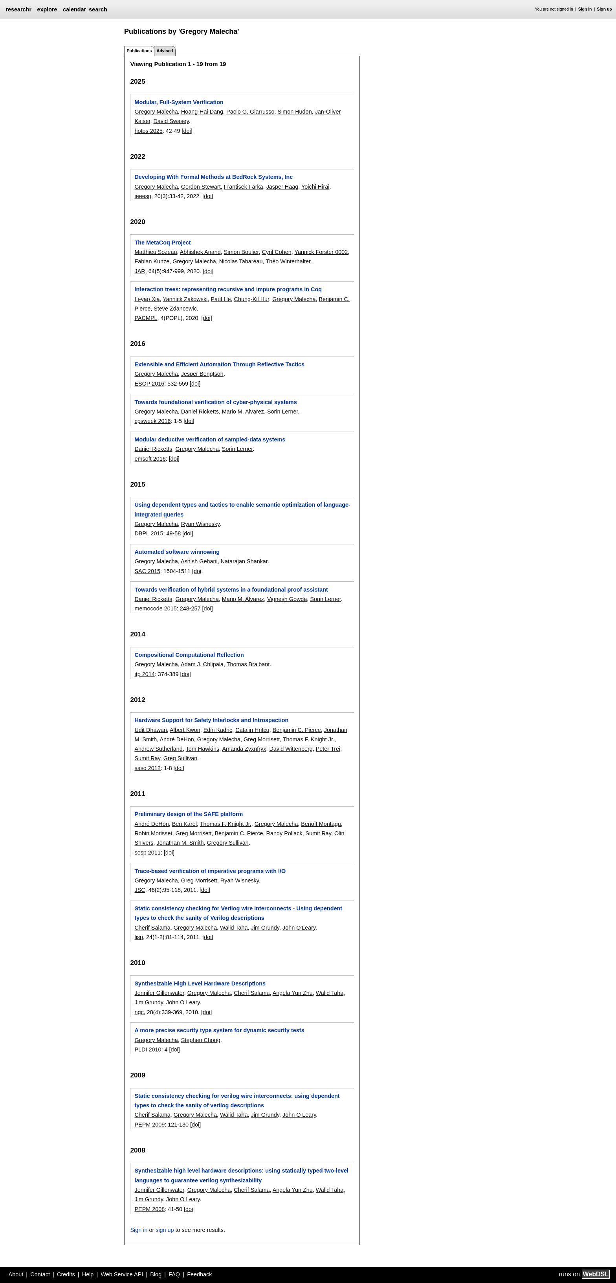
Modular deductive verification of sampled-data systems (209, 439)
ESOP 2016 (149, 383)
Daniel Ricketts (200, 411)
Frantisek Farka (243, 187)
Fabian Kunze (151, 261)
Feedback (199, 1274)
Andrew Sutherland (158, 749)
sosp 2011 (147, 852)
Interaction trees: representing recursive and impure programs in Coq (228, 289)
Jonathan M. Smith (180, 843)
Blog (155, 1274)
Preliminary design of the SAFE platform (188, 814)
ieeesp (142, 196)
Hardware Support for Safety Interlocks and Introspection (211, 720)
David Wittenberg (290, 749)
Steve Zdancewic (175, 308)
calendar (74, 9)
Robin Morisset (153, 833)
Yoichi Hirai (315, 187)
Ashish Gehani (199, 561)
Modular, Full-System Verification (178, 102)
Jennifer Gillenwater (159, 993)
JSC (139, 890)
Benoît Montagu (321, 824)
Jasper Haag (282, 187)
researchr (18, 9)
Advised (164, 50)
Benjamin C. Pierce (297, 730)
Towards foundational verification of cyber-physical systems (215, 402)
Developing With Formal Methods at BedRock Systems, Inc (213, 177)
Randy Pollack (284, 833)
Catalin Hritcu (252, 730)
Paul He (221, 299)
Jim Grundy (265, 928)
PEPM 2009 (149, 1124)
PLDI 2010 (147, 1049)
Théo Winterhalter (288, 261)
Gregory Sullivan (227, 843)
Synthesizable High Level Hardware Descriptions (200, 983)
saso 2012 (147, 768)
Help (88, 1274)
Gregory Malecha (156, 111)
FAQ (174, 1274)
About (16, 1274)
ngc (138, 1012)
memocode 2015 (155, 608)
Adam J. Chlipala (202, 664)
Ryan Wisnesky (200, 524)
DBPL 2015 (148, 533)
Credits (66, 1274)
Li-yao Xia (147, 299)
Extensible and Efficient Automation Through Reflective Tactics (219, 364)
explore (47, 9)
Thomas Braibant (248, 664)
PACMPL (145, 318)
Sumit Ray (147, 758)
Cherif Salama (152, 928)
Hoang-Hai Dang (202, 111)
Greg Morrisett (262, 739)
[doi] (187, 131)
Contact (40, 1274)
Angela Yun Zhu (293, 993)
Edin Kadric (218, 730)
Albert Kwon (185, 730)
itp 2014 (144, 674)
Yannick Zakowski (185, 299)
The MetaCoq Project (162, 242)
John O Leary (183, 1002)
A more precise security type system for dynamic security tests (219, 1030)
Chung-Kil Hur (252, 299)
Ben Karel (184, 824)
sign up (165, 1230)
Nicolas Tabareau (241, 261)
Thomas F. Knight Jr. (308, 739)
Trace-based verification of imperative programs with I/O (210, 871)
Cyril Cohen (277, 252)
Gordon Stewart (201, 187)
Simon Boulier (241, 252)
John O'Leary (298, 928)
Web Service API (122, 1274)
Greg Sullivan (180, 758)
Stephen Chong (200, 1040)
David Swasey (171, 121)
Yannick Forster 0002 (321, 252)
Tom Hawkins (203, 749)
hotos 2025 (148, 131)
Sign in (585, 9)
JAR (139, 271)
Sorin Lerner (282, 411)
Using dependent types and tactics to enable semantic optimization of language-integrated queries (242, 509)
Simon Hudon (294, 111)
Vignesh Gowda (287, 599)
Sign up (604, 9)
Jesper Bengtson (202, 374)
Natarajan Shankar (244, 561)
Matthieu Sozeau (155, 252)
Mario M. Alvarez (243, 411)
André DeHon (177, 739)
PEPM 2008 (149, 1209)
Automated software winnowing (177, 552)
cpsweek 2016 (152, 421)
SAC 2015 (147, 571)
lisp (138, 937)
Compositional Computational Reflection (189, 655)
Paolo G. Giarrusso (250, 111)
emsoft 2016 (149, 459)
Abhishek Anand (200, 252)
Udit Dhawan (150, 730)
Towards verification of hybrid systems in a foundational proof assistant (231, 589)
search (98, 9)
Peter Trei (328, 749)
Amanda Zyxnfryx (244, 749)
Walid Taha (234, 928)
